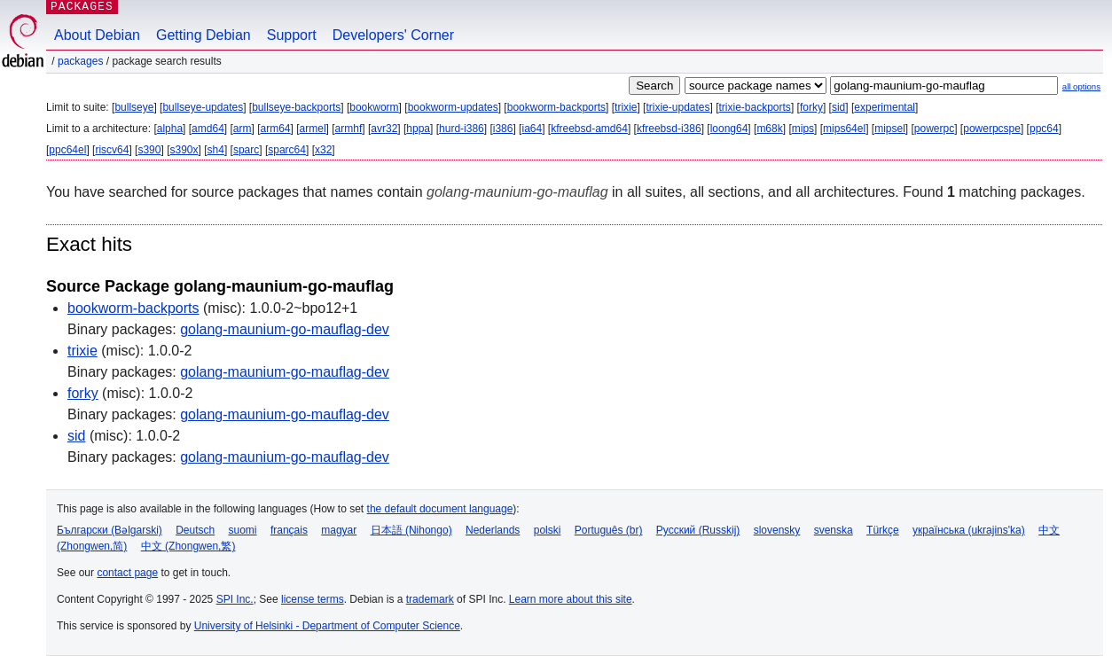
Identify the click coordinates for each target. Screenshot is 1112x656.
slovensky (777, 530)
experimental (884, 107)
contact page (127, 572)
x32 (323, 150)
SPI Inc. (235, 599)
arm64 (276, 128)
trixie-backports (755, 107)
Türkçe (882, 530)
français (289, 530)
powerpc (934, 128)
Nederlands (493, 530)
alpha (170, 128)
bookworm (373, 107)
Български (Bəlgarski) (109, 530)
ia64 (531, 128)
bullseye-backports (296, 107)
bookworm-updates (453, 107)
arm (242, 128)
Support (292, 35)
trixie (626, 107)
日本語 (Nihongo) (411, 530)
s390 (149, 150)
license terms (312, 599)
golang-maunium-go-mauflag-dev (284, 329)
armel (313, 128)
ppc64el (67, 150)
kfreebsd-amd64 (589, 128)
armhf (349, 128)
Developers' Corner (393, 35)
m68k (769, 128)
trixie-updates (677, 107)
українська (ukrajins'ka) (968, 530)
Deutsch (195, 530)
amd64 (208, 128)
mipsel (889, 128)
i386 (503, 128)
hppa (418, 128)
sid (838, 107)
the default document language (440, 509)
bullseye (133, 107)
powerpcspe (992, 128)
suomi (243, 530)
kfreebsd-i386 (669, 128)
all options (1081, 86)
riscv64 (112, 150)
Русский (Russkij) (698, 530)
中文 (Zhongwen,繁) (188, 546)
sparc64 (287, 150)
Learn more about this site (570, 599)
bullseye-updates (202, 107)
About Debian (97, 35)
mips (803, 128)
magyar (338, 530)
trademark (430, 599)
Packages (80, 61)
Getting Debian (203, 35)
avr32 (384, 128)
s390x (183, 150)
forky (811, 107)
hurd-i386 (461, 128)
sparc (246, 150)
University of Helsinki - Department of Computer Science (327, 626)
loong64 (729, 128)
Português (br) (609, 530)
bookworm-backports (556, 107)
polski (547, 530)
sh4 (216, 150)
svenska (833, 530)
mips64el (844, 128)
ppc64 (1044, 128)
